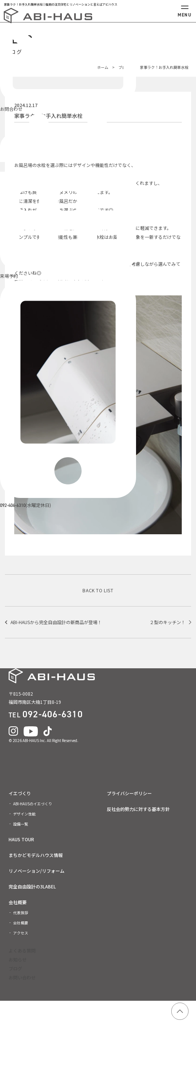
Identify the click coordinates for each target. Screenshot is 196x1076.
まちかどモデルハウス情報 (36, 855)
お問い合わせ (22, 977)
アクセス (20, 933)
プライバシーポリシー (129, 793)
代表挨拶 (20, 912)
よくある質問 (22, 950)
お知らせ (18, 959)
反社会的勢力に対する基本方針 (138, 809)
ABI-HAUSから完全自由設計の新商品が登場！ (56, 622)
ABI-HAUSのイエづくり (32, 803)
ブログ (15, 968)
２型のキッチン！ (168, 622)
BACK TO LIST (97, 590)
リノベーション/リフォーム (36, 871)
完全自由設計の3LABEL (32, 886)
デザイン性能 (24, 814)
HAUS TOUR (21, 839)
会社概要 (18, 902)
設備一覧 (20, 824)
